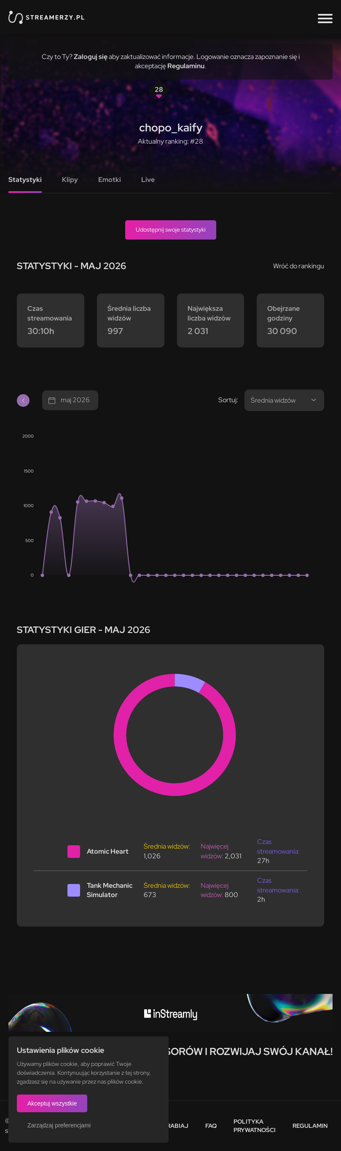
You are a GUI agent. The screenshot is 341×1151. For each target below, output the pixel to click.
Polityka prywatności (255, 1126)
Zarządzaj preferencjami (59, 1125)
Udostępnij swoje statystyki (171, 229)
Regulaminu (185, 65)
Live (148, 179)
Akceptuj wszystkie (52, 1103)
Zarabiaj (173, 1126)
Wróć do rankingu (298, 266)
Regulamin (310, 1126)
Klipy (70, 179)
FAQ (211, 1126)
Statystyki (25, 179)
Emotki (109, 179)
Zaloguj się (90, 56)
